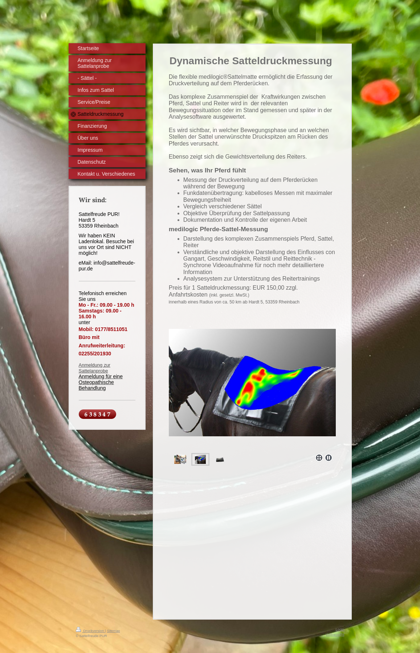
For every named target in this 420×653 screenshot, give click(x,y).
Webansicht (335, 634)
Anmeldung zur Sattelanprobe (94, 368)
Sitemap (113, 631)
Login (340, 629)
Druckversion (90, 631)
